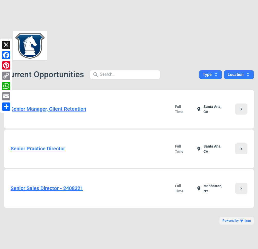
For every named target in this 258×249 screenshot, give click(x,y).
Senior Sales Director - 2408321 (47, 188)
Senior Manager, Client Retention (48, 109)
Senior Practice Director (38, 148)
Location (239, 74)
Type (210, 74)
